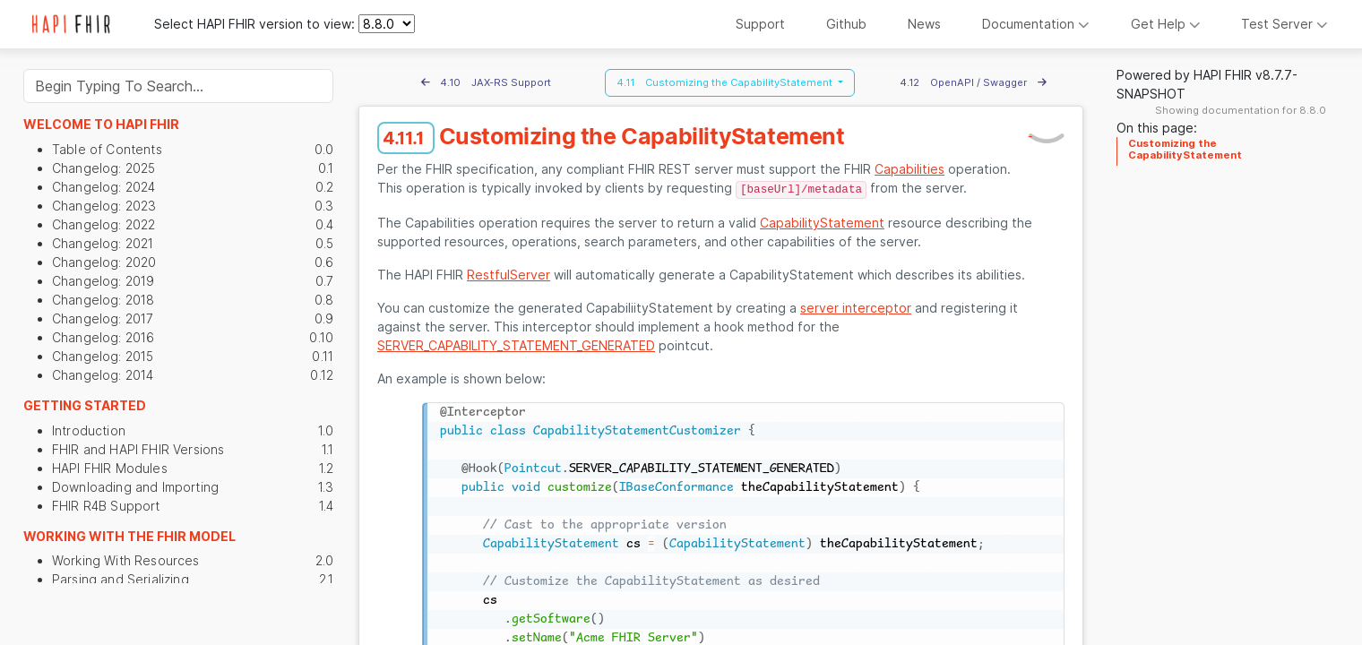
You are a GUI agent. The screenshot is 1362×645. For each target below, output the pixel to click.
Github (846, 23)
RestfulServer (508, 274)
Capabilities (909, 168)
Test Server (1284, 23)
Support (760, 23)
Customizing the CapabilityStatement (1185, 148)
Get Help (1166, 23)
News (924, 23)
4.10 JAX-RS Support (486, 82)
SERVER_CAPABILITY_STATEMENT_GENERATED (516, 345)
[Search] (178, 86)
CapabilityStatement (822, 222)
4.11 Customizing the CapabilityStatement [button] (725, 82)
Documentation (1036, 23)
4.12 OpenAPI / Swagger (973, 82)
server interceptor (855, 307)
